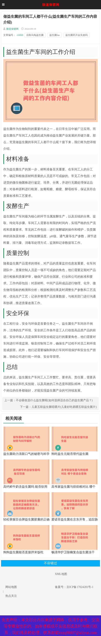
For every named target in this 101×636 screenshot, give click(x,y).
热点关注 (11, 595)
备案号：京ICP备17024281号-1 (74, 587)
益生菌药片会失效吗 (76, 35)
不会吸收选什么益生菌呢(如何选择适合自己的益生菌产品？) (54, 400)
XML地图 (61, 574)
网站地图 (11, 587)
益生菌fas (54, 35)
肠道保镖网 (12, 28)
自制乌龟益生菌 (35, 35)
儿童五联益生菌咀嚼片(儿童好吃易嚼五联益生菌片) (64, 406)
